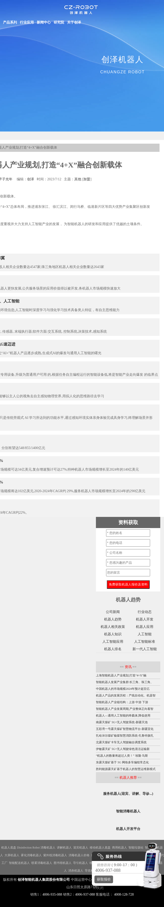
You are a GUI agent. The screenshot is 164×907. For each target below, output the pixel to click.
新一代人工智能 (144, 649)
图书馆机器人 (63, 863)
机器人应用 (144, 627)
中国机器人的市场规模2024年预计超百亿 (123, 689)
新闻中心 (44, 22)
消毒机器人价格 (79, 855)
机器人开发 (144, 619)
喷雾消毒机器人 (41, 863)
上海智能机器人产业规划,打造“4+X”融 (121, 675)
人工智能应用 (112, 641)
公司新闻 (113, 612)
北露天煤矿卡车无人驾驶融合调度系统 (121, 742)
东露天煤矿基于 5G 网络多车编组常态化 (122, 762)
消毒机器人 (48, 847)
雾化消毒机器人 (31, 855)
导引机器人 (80, 863)
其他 (77, 179)
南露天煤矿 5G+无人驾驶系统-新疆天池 (122, 722)
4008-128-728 (124, 894)
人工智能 (145, 634)
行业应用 (27, 22)
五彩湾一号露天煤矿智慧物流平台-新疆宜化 (125, 729)
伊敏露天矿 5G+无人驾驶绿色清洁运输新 (123, 749)
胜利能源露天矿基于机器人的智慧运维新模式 (126, 769)
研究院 (59, 22)
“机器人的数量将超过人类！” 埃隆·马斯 (122, 755)
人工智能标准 (144, 641)
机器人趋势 (113, 619)
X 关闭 (97, 888)
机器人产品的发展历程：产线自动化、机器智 (126, 695)
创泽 (30, 179)
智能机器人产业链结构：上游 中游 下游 (122, 702)
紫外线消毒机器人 (55, 855)
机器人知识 (113, 634)
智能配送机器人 (19, 863)
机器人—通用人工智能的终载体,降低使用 (123, 715)
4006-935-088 (52, 894)
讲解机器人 (64, 847)
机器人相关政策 (113, 627)
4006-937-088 (85, 894)
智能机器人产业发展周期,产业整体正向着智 (124, 709)
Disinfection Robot (28, 847)
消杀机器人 (75, 870)
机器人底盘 (8, 847)
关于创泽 (74, 22)
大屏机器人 (11, 855)
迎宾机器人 (80, 847)
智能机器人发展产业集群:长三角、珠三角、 (124, 682)
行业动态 (145, 612)
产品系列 (10, 22)
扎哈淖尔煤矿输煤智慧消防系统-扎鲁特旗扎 (125, 735)
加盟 (86, 179)
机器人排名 (113, 649)
